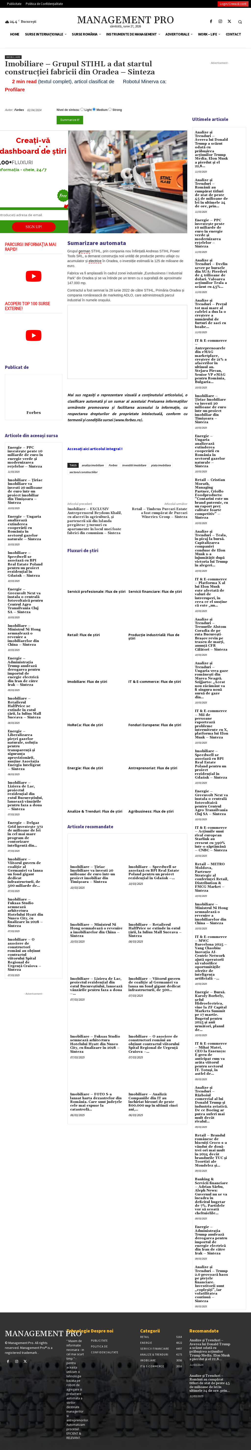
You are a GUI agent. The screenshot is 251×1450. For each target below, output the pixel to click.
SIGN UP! (33, 227)
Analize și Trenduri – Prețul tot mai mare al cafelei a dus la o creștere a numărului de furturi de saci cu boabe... (211, 313)
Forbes (19, 110)
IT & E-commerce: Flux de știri (154, 681)
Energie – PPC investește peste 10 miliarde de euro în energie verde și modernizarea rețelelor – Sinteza (25, 457)
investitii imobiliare (134, 465)
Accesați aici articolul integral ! (95, 448)
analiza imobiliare (93, 465)
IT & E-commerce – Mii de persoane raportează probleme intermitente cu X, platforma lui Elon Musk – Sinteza (211, 724)
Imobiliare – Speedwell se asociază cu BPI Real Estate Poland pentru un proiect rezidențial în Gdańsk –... (153, 872)
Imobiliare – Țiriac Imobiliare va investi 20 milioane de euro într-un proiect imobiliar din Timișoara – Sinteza (25, 491)
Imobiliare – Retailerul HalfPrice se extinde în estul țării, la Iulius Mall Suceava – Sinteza (24, 708)
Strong (117, 110)
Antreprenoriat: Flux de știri (152, 768)
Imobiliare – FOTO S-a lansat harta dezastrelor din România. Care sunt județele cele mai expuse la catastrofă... (96, 1102)
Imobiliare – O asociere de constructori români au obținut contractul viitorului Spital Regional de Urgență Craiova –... (153, 1044)
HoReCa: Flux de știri (85, 725)
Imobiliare (13, 57)
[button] (240, 22)
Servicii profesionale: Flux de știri (96, 591)
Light (88, 110)
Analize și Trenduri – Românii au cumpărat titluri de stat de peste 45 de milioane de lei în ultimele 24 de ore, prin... (211, 193)
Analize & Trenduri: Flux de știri (94, 811)
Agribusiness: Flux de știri (151, 811)
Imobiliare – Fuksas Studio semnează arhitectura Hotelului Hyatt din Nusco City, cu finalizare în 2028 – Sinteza (25, 912)
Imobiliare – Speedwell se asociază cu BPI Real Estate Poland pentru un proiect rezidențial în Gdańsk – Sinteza (25, 564)
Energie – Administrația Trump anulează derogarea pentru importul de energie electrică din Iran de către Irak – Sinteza (24, 671)
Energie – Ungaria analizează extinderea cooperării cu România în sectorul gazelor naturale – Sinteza (24, 528)
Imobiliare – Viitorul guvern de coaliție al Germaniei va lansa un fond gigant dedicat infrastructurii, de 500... (154, 984)
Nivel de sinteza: (68, 110)
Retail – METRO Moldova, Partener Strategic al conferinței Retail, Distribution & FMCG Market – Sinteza (211, 877)
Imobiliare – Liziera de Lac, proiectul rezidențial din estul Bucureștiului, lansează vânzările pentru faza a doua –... (96, 986)
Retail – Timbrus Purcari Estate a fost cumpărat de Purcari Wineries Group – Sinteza (159, 513)
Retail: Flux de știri (83, 634)
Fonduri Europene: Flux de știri (154, 725)
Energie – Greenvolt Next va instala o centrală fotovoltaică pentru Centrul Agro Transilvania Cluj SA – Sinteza (25, 600)
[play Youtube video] (34, 276)
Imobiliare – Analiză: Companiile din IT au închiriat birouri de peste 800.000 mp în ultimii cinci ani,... (153, 1102)
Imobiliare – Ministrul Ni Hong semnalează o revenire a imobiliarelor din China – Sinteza (24, 635)
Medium (102, 110)
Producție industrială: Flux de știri (153, 636)
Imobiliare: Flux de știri (87, 681)
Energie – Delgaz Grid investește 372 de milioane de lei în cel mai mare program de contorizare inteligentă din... (25, 834)
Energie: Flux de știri (85, 768)
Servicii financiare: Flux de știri (155, 591)
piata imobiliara (161, 465)
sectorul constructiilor (83, 472)
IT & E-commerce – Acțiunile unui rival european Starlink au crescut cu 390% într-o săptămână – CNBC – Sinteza (211, 839)
